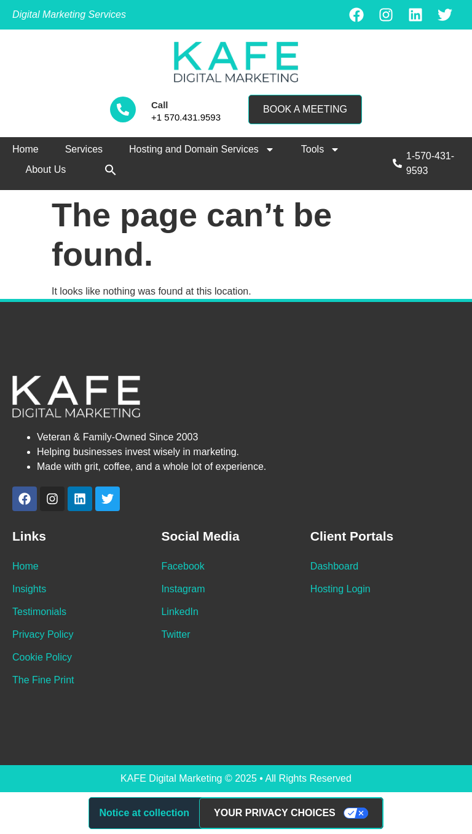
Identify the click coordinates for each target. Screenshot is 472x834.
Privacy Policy (43, 634)
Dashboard (334, 566)
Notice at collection (144, 813)
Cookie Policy (42, 657)
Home (25, 149)
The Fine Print (43, 680)
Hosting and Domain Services (202, 149)
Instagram (183, 589)
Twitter (175, 634)
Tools (320, 149)
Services (84, 149)
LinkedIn (180, 611)
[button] (110, 170)
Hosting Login (340, 589)
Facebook (182, 566)
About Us (46, 169)
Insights (29, 589)
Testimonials (39, 611)
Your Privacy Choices (275, 813)
